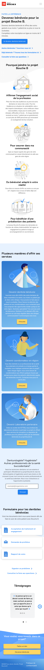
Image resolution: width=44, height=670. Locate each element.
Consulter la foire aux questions (14, 57)
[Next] (40, 606)
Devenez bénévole (22, 652)
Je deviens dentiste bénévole (14, 41)
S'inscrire (22, 321)
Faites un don (22, 646)
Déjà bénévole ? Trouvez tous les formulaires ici (20, 52)
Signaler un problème (22, 568)
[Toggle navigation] (41, 4)
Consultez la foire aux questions (22, 573)
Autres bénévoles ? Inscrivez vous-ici (16, 48)
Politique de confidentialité (31, 664)
